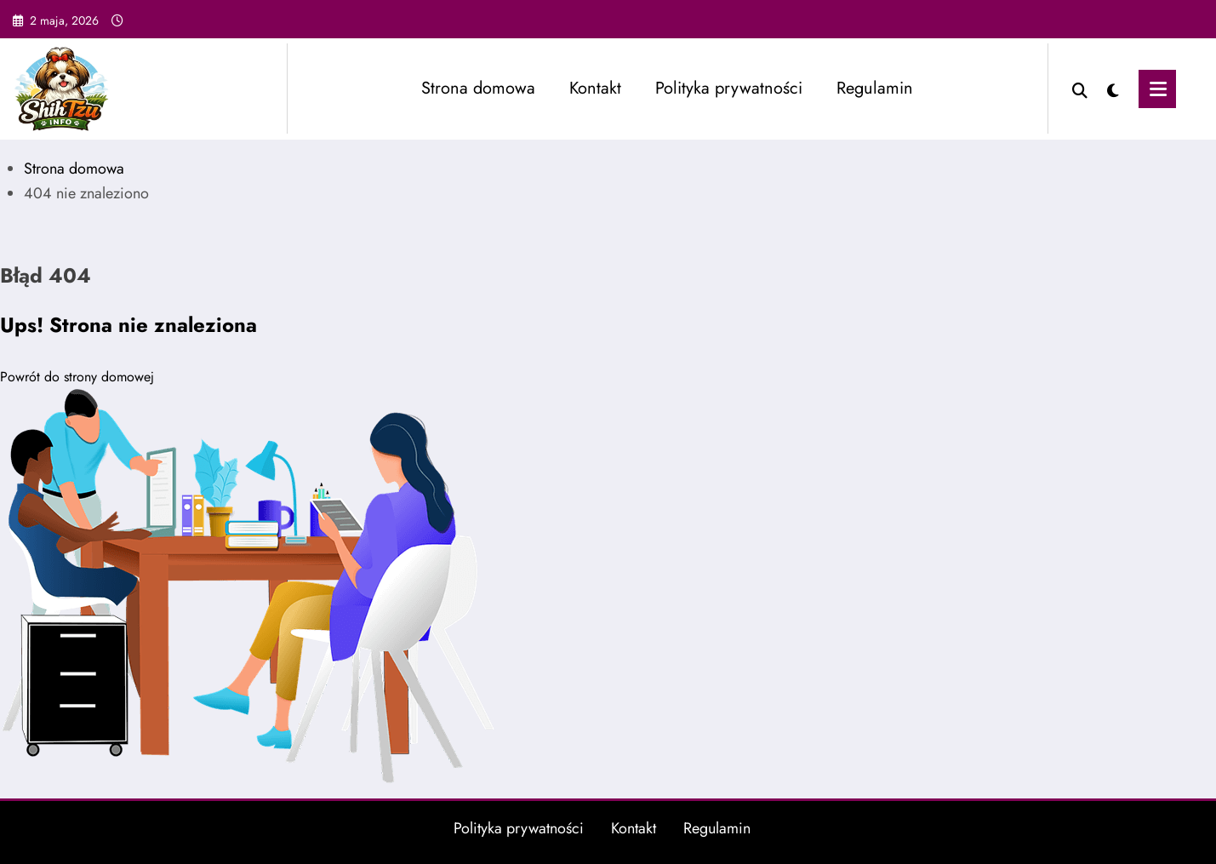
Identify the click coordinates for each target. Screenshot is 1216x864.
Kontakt (595, 88)
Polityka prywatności (728, 88)
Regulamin (874, 88)
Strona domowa (478, 88)
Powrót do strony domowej (77, 376)
